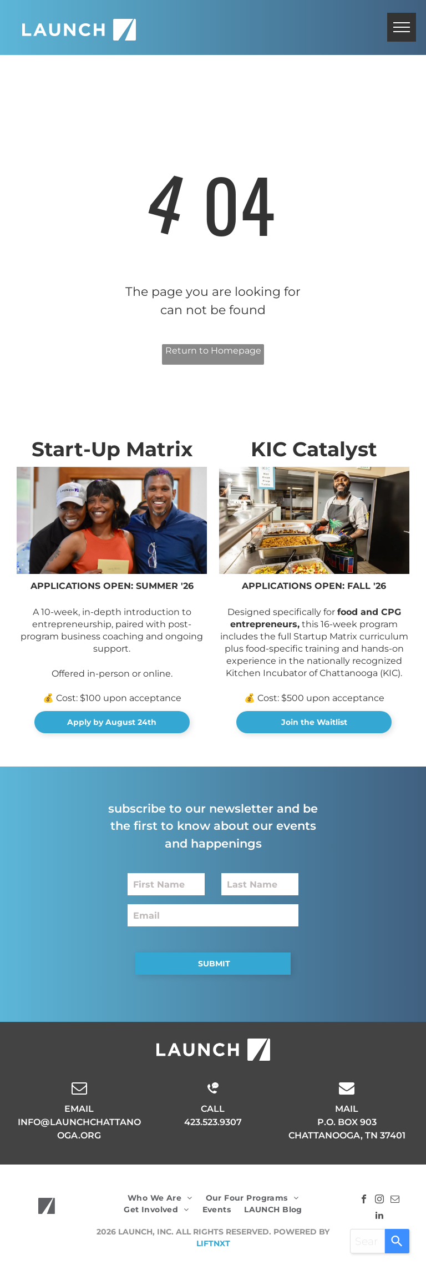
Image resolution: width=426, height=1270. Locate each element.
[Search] (397, 1241)
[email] (395, 1200)
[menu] (401, 27)
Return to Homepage (213, 350)
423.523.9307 (213, 1122)
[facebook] (364, 1200)
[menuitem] (160, 1198)
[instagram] (379, 1200)
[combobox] (367, 1241)
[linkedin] (379, 1216)
